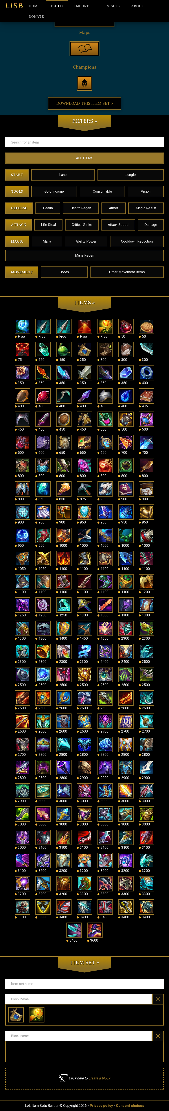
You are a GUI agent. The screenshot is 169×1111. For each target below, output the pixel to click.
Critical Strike (82, 225)
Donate (36, 17)
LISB (14, 5)
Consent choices (130, 1106)
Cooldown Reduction (137, 241)
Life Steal (48, 225)
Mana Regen (84, 255)
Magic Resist (146, 208)
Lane (63, 175)
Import (81, 6)
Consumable (102, 191)
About (137, 6)
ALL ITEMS (84, 158)
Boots (64, 272)
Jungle (130, 175)
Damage (150, 225)
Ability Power (86, 241)
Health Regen (80, 208)
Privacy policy (101, 1106)
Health (48, 208)
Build (57, 6)
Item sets (110, 6)
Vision (146, 191)
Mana (47, 241)
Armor (113, 208)
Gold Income (54, 191)
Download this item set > (84, 103)
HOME (34, 6)
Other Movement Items (127, 272)
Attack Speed (118, 225)
